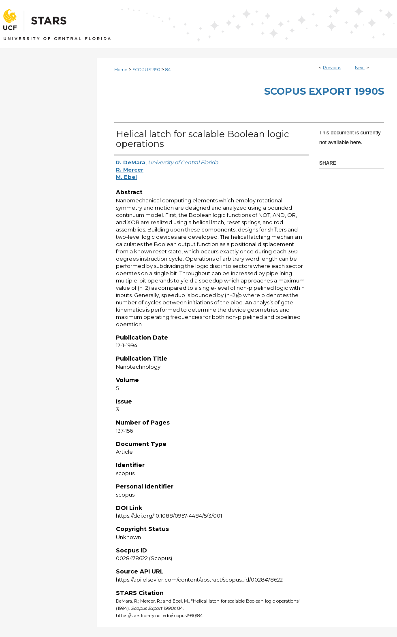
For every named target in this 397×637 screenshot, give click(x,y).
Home (120, 69)
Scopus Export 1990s (324, 91)
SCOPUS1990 (146, 69)
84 (168, 69)
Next (360, 67)
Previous (332, 67)
